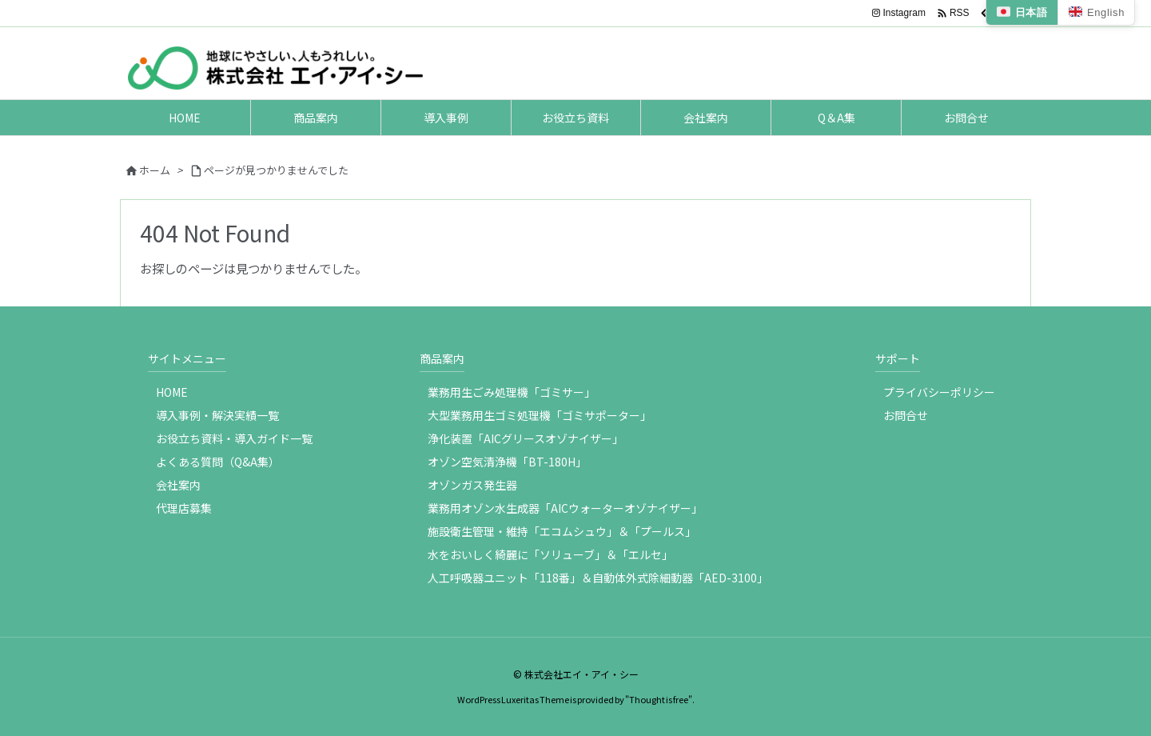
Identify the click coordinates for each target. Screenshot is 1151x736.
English (1096, 12)
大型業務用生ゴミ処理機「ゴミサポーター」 (539, 415)
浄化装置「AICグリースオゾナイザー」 (525, 438)
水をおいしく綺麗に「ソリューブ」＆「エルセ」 (550, 554)
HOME (172, 392)
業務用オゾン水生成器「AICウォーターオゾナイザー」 (565, 508)
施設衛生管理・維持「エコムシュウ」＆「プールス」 (562, 531)
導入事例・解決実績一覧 (217, 415)
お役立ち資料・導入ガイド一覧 (234, 438)
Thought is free (658, 699)
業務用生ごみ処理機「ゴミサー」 (511, 392)
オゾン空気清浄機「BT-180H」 (507, 462)
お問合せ (905, 415)
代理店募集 (184, 508)
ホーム (154, 170)
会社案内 (178, 485)
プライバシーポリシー (939, 392)
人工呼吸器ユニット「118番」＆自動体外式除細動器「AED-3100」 (598, 578)
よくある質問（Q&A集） (218, 462)
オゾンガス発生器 (472, 485)
